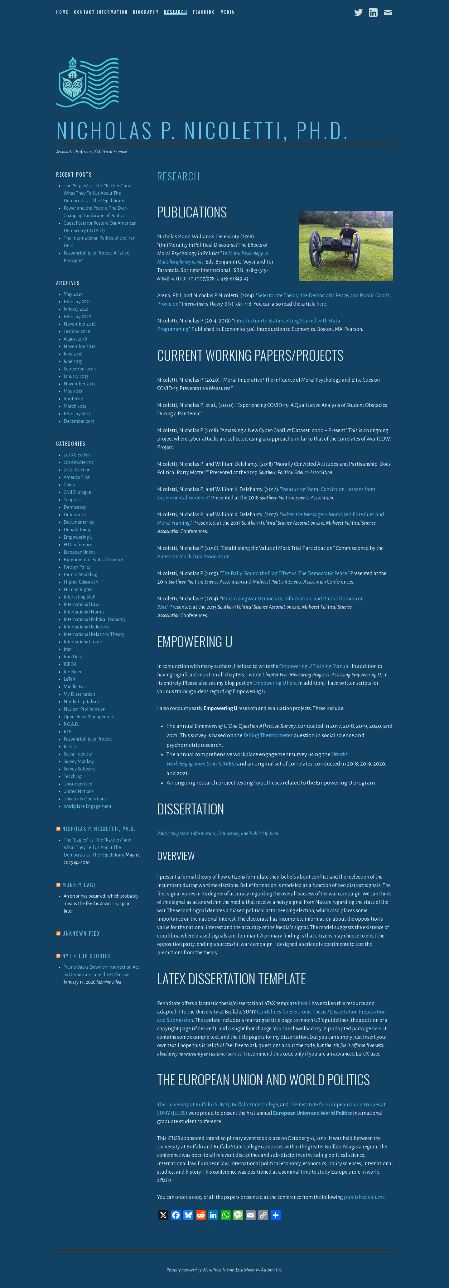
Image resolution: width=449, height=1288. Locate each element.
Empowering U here (274, 683)
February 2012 (77, 413)
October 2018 (77, 331)
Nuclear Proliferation (84, 709)
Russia (70, 746)
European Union (79, 552)
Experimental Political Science (93, 559)
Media (227, 12)
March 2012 (75, 406)
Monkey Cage (79, 885)
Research (175, 12)
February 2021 (77, 301)
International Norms (84, 611)
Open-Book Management (89, 716)
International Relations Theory (94, 634)
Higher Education (81, 582)
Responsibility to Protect (88, 739)
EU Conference (78, 544)
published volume (364, 1197)
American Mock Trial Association (193, 557)
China (69, 484)
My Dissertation (79, 694)
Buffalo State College (255, 1104)
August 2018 (75, 338)
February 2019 (77, 316)
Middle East (75, 686)
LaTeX (70, 679)
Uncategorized (78, 783)
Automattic (271, 1269)
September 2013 (80, 368)
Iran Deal (73, 656)
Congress (72, 499)
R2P (67, 731)
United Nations (79, 791)
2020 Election (77, 469)
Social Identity (78, 753)
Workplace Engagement (87, 806)
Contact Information (101, 12)
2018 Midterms (78, 462)
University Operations (85, 798)
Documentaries (79, 522)
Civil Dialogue (77, 492)
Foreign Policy (77, 567)
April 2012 (73, 398)
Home (62, 12)
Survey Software (80, 768)
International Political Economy (95, 619)
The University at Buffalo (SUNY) (193, 1104)
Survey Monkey (79, 761)
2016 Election (77, 454)
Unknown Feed (81, 933)
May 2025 (73, 294)
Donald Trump (78, 529)
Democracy (75, 507)
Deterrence (75, 514)
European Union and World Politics (312, 1112)
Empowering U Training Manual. (315, 666)
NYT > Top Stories (86, 956)
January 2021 (76, 309)
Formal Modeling (80, 574)
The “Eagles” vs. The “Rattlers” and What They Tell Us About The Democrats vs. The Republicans (97, 193)
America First (76, 477)
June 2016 (73, 353)
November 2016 (80, 346)
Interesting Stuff (80, 596)
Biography (146, 12)
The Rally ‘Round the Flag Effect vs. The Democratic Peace (284, 573)
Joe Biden (73, 671)
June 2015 (73, 361)
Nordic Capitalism (81, 701)
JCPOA (70, 664)
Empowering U (78, 537)
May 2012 (73, 391)
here (321, 304)
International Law (81, 604)
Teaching (203, 12)
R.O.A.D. (71, 724)
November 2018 (80, 324)
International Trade (83, 641)
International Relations (86, 626)
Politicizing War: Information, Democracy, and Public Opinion (217, 833)
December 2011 (79, 421)
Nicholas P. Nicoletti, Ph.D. (203, 129)
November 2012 (79, 383)
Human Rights (78, 589)
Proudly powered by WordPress (194, 1269)
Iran (68, 649)
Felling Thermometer (269, 735)
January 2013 (76, 376)
